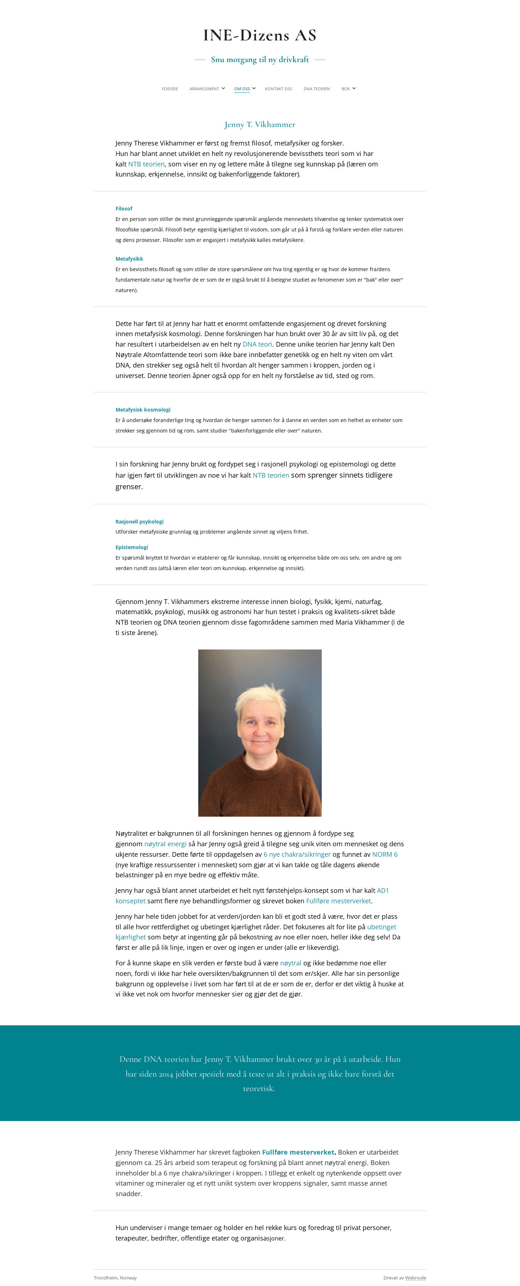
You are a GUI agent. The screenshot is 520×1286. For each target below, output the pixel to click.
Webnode (415, 1277)
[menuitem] (226, 89)
